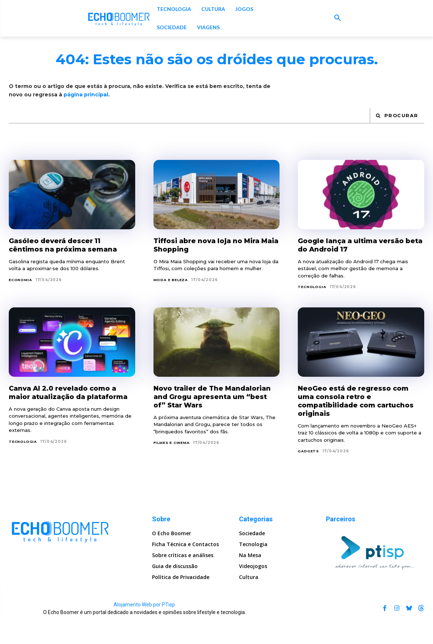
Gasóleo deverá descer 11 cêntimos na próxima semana (67, 271)
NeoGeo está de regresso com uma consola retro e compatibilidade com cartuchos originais (357, 428)
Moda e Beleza (172, 306)
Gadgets (309, 478)
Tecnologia (313, 314)
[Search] (397, 142)
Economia (21, 306)
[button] (337, 18)
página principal (86, 121)
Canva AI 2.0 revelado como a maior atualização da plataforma (67, 424)
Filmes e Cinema (173, 478)
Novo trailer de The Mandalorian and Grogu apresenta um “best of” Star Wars (210, 428)
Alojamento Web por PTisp (144, 632)
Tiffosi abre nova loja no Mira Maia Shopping (211, 271)
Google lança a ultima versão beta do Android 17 (355, 271)
